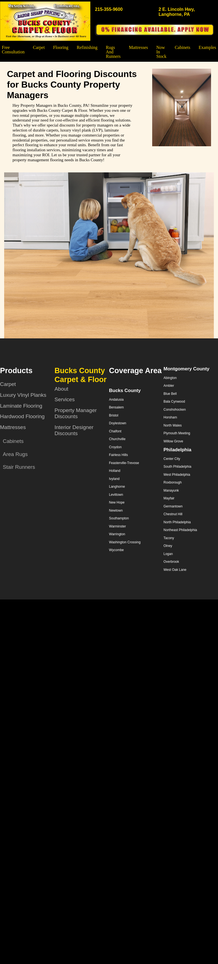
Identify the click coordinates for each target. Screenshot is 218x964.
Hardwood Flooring (22, 416)
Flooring (60, 47)
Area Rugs (15, 454)
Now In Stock (161, 52)
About (61, 389)
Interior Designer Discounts (73, 430)
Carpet (39, 47)
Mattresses (138, 47)
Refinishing (87, 47)
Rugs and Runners (113, 52)
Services (64, 399)
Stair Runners (19, 467)
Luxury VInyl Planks (23, 395)
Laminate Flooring (21, 406)
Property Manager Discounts (75, 413)
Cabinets (182, 47)
